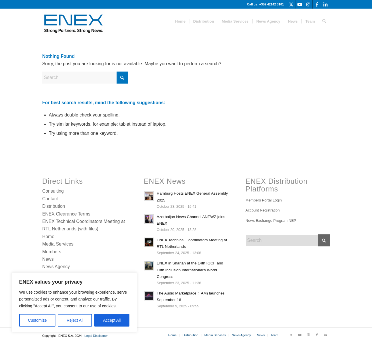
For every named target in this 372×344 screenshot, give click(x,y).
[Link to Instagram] (308, 4)
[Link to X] (291, 4)
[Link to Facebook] (317, 4)
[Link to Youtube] (299, 4)
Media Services (57, 244)
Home (48, 236)
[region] (74, 302)
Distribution (53, 206)
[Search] (324, 21)
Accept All (112, 320)
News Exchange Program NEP (270, 220)
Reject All (75, 320)
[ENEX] (73, 21)
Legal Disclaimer (96, 335)
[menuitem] (180, 21)
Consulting (53, 191)
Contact (50, 198)
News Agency (56, 266)
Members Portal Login (263, 200)
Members (51, 251)
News (48, 259)
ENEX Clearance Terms (66, 213)
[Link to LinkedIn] (325, 4)
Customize (37, 320)
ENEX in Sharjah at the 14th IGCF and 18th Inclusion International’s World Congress (190, 269)
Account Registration (262, 210)
